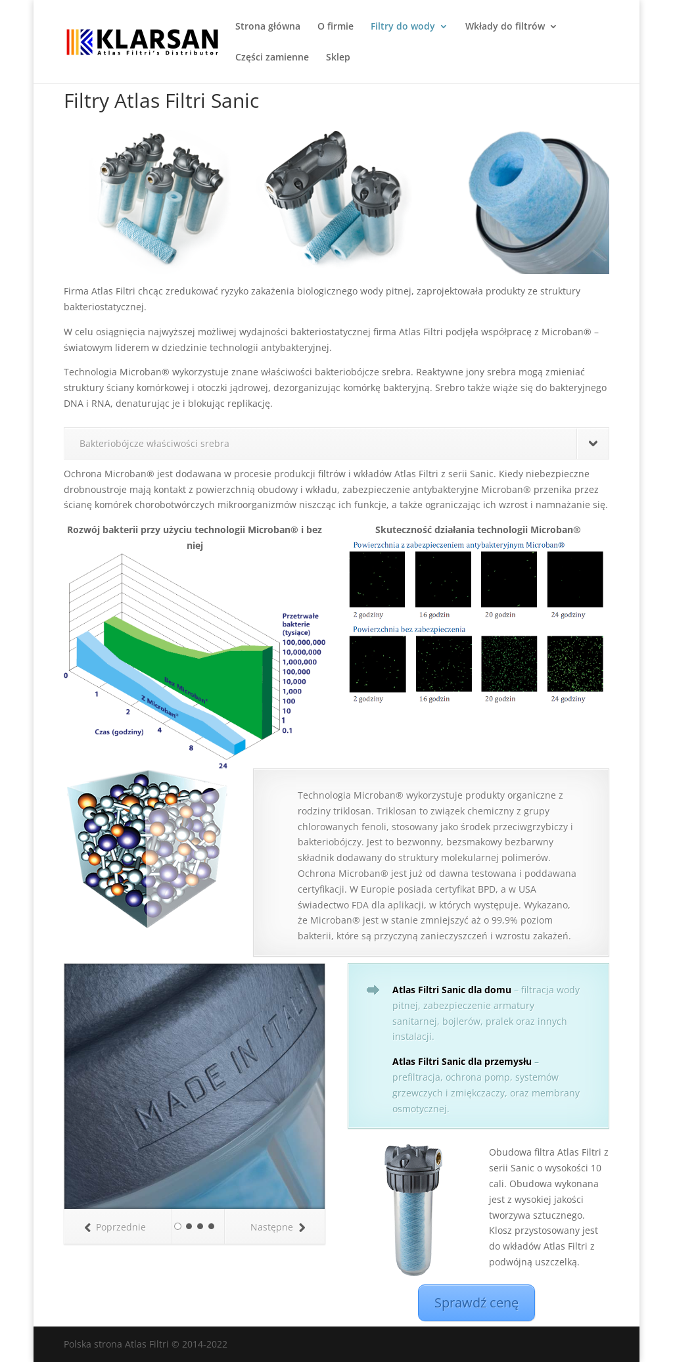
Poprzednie (115, 1227)
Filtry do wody (403, 27)
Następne (277, 1227)
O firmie (335, 27)
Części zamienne (272, 58)
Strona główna (267, 27)
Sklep (338, 58)
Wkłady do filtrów (505, 27)
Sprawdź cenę (476, 1302)
